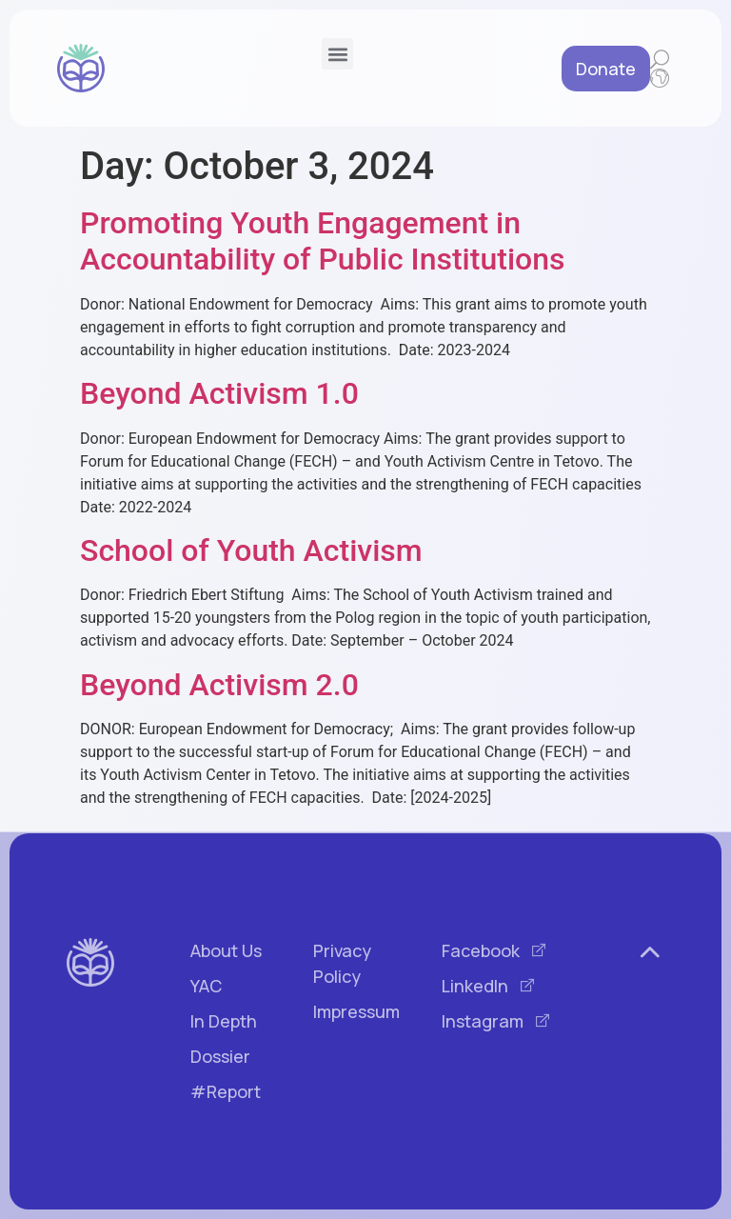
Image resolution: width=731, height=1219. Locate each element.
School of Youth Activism (251, 550)
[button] (337, 54)
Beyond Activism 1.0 (219, 393)
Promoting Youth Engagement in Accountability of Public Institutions (322, 241)
